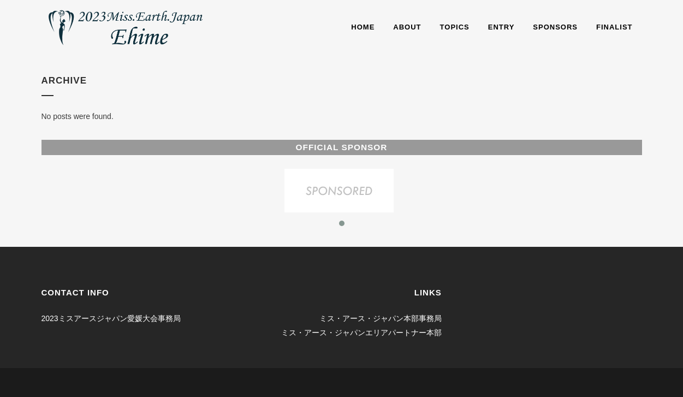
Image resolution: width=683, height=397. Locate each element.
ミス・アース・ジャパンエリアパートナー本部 (361, 332)
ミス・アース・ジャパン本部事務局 (380, 318)
